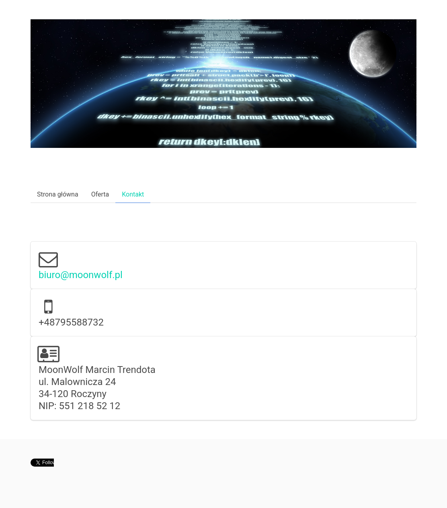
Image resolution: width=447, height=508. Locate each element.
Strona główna (57, 194)
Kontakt (133, 194)
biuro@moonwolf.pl (81, 275)
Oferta (100, 194)
